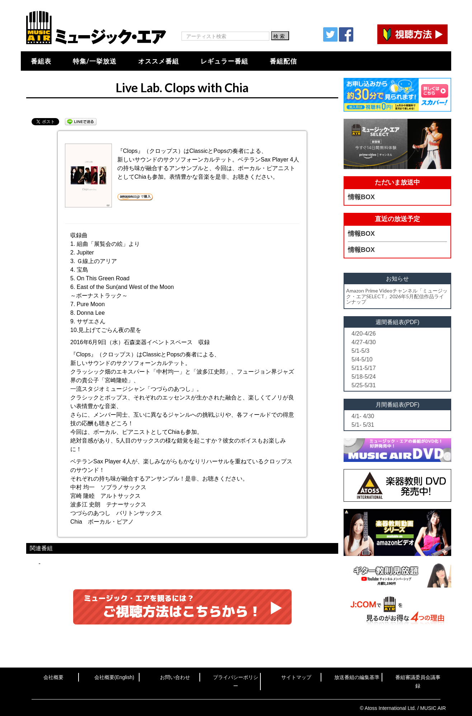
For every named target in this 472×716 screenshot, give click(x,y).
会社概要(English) (114, 677)
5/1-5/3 (360, 351)
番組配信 (283, 61)
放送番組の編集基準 (356, 677)
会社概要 (53, 677)
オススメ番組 (158, 61)
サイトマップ (296, 677)
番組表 (41, 61)
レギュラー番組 (224, 61)
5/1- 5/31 (362, 425)
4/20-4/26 (363, 334)
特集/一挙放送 (95, 61)
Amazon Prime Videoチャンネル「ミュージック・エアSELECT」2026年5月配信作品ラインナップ (397, 296)
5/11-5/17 (363, 368)
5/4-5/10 (362, 359)
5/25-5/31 (363, 385)
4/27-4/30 (363, 342)
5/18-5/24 (363, 377)
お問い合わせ (175, 677)
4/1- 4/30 (362, 416)
